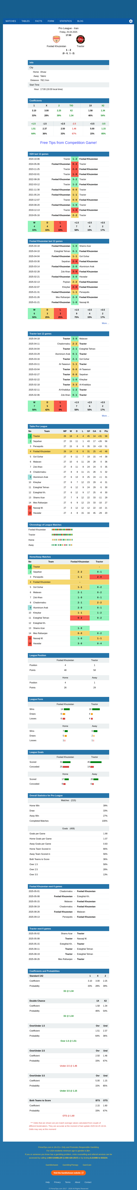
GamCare (87, 1165)
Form (51, 21)
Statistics (66, 21)
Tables (26, 21)
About (77, 1182)
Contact (88, 1182)
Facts (38, 21)
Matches (11, 21)
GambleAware (52, 1165)
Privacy (57, 1182)
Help (48, 1182)
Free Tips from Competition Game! (68, 143)
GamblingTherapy (70, 1165)
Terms (68, 1182)
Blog (80, 21)
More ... (105, 323)
